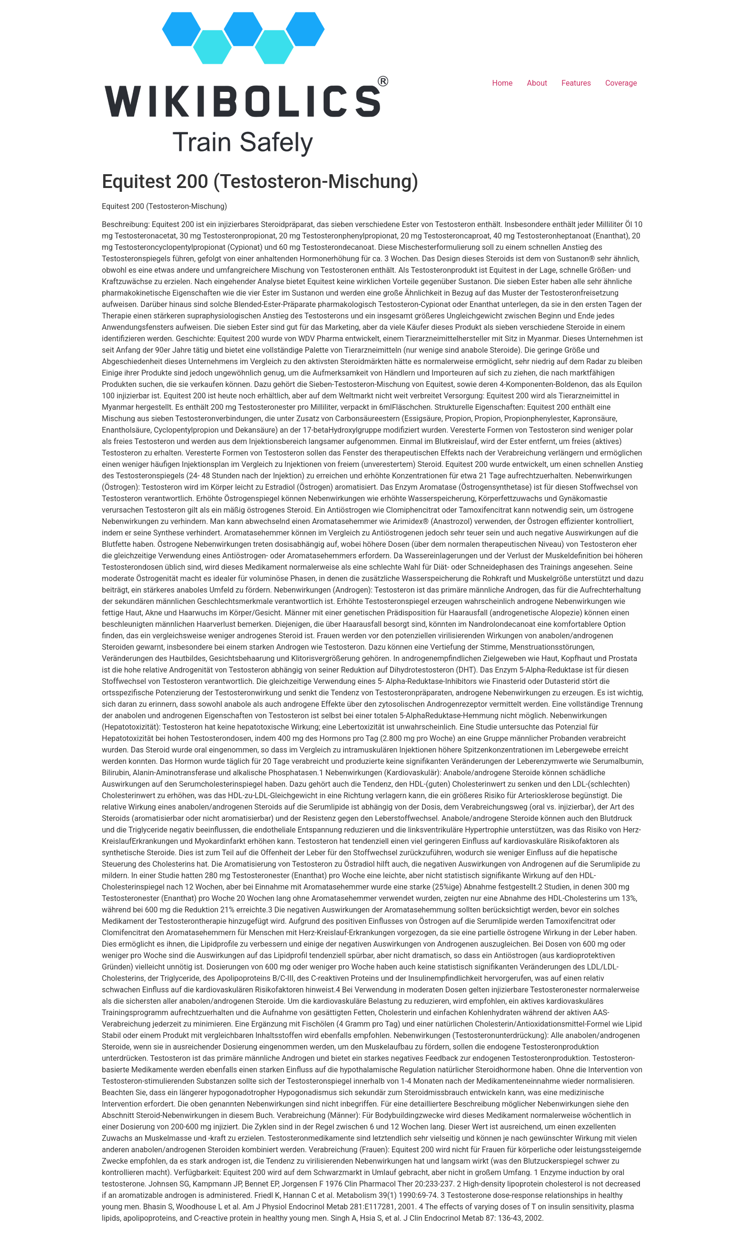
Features (576, 83)
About (537, 83)
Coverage (621, 83)
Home (502, 83)
